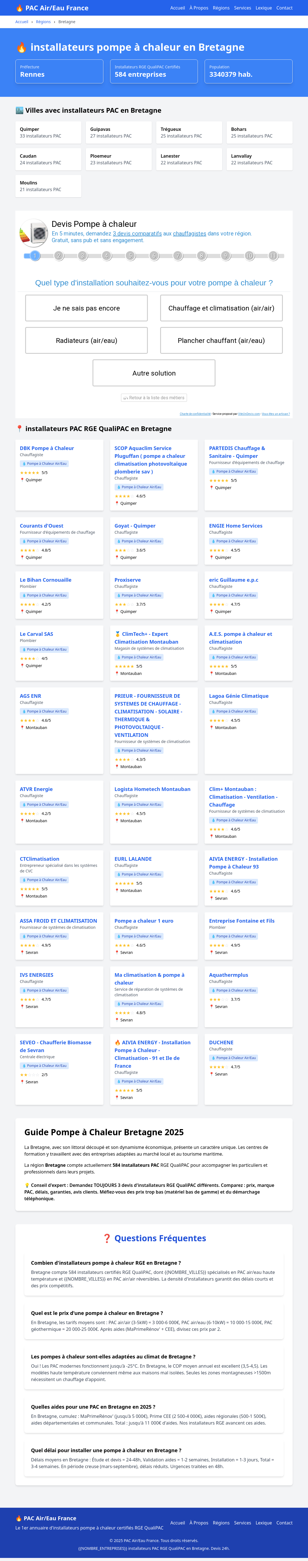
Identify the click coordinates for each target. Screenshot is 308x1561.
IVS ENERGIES (36, 978)
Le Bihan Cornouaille (46, 582)
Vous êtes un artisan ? (276, 416)
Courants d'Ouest (41, 528)
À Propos (198, 8)
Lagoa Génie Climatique (239, 699)
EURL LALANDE (133, 861)
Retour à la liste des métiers (154, 400)
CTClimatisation (39, 861)
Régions (221, 8)
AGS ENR (30, 699)
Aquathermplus (228, 978)
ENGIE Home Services (235, 528)
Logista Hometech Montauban (153, 792)
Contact (284, 8)
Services (242, 8)
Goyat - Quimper (135, 528)
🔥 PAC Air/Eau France (52, 7)
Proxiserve (128, 582)
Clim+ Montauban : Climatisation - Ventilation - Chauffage (243, 800)
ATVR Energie (36, 792)
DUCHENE (221, 1045)
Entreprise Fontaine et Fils (241, 923)
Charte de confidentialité (195, 416)
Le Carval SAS (36, 637)
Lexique (264, 8)
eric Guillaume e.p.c (233, 582)
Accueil (177, 8)
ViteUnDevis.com (249, 416)
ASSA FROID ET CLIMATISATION (58, 923)
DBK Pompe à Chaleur (47, 451)
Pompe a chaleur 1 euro (144, 923)
